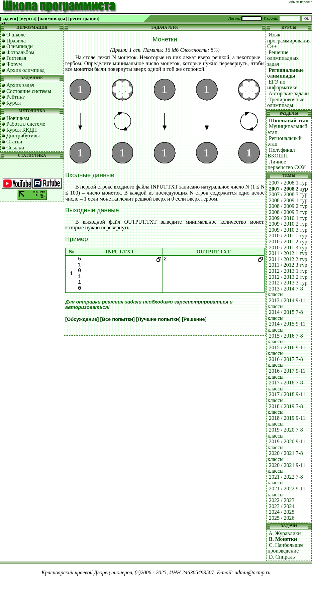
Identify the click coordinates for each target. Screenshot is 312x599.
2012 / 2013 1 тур (288, 271)
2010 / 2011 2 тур (288, 241)
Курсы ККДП (21, 130)
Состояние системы (28, 91)
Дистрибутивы (23, 135)
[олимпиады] (52, 18)
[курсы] (27, 18)
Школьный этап (289, 120)
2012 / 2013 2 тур (288, 277)
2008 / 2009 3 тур (288, 212)
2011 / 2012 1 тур (288, 253)
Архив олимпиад (25, 70)
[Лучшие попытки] (158, 319)
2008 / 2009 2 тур (288, 206)
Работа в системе (25, 124)
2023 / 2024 (281, 506)
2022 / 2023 (281, 500)
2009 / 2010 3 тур (288, 230)
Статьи (14, 141)
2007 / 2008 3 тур (288, 194)
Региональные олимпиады (285, 73)
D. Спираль (282, 557)
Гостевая (16, 58)
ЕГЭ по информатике (282, 85)
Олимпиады (19, 46)
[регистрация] (84, 18)
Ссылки (15, 147)
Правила (16, 40)
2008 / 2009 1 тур (288, 200)
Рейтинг (15, 97)
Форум (14, 64)
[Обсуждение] (82, 319)
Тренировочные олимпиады (285, 102)
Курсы (13, 103)
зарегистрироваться (201, 302)
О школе (16, 34)
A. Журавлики (285, 533)
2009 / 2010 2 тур (288, 224)
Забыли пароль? (300, 2)
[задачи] (9, 18)
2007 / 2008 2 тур (288, 189)
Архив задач (20, 85)
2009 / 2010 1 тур (288, 218)
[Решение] (194, 319)
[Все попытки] (117, 319)
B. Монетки (283, 539)
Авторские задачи (289, 93)
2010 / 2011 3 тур (288, 247)
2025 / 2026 (281, 518)
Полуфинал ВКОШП (281, 153)
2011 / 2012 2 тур (288, 259)
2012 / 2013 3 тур (288, 282)
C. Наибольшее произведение (286, 548)
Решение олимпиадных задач (283, 58)
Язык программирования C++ (289, 40)
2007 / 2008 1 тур (288, 183)
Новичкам (17, 118)
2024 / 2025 (281, 512)
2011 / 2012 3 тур (288, 265)
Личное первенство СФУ (287, 164)
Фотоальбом (20, 52)
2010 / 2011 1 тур (288, 235)
